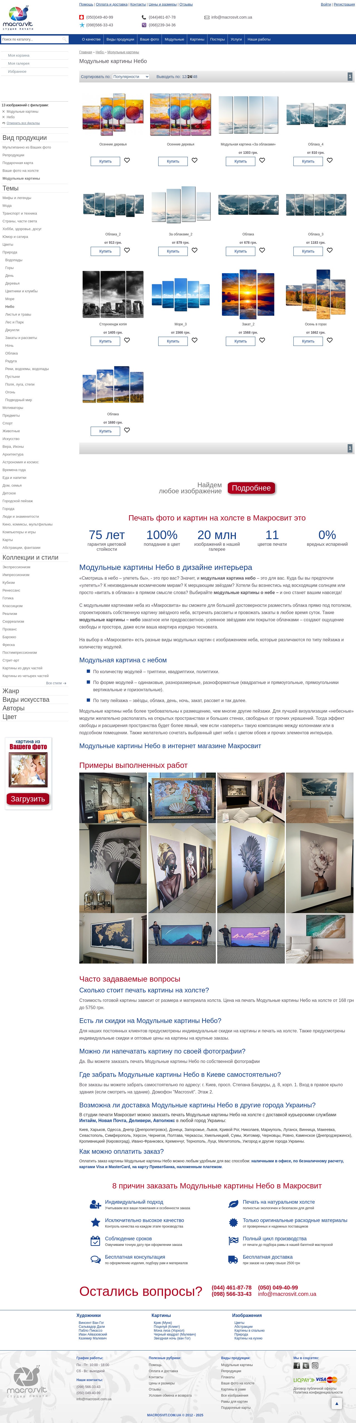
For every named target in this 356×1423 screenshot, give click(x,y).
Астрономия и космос (21, 462)
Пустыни (12, 376)
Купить (105, 161)
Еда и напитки (14, 478)
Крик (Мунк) (163, 1323)
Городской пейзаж (18, 501)
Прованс (10, 629)
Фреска (9, 645)
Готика (8, 598)
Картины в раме (233, 1389)
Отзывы (186, 4)
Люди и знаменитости (21, 516)
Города (8, 509)
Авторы (13, 708)
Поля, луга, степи (19, 384)
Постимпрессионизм (20, 652)
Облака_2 (113, 234)
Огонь (10, 392)
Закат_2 (248, 324)
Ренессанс (11, 590)
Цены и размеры (163, 4)
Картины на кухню (248, 1338)
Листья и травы (18, 314)
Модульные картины (22, 112)
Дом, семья (12, 485)
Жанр (11, 691)
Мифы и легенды (17, 198)
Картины (197, 39)
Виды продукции (120, 39)
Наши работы (259, 39)
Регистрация (344, 4)
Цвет (10, 716)
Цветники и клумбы (21, 291)
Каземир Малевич (93, 1338)
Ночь (9, 345)
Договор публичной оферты (315, 1389)
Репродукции (13, 155)
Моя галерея (18, 63)
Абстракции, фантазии (21, 547)
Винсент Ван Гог (91, 1323)
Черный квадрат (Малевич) (175, 1334)
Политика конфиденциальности (318, 1392)
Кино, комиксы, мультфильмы (28, 524)
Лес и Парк (14, 322)
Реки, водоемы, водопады (27, 369)
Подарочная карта (18, 163)
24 (189, 76)
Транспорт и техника (20, 213)
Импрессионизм (16, 575)
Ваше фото (149, 39)
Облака (248, 234)
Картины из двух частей (23, 668)
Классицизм (13, 606)
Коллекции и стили (30, 557)
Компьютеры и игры (19, 532)
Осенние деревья (113, 144)
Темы (11, 188)
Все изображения (234, 1395)
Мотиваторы (13, 408)
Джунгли (12, 330)
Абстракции (243, 1327)
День (9, 275)
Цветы (8, 244)
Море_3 (181, 324)
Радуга (11, 361)
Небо (11, 117)
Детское (9, 493)
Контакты (138, 4)
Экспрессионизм (16, 567)
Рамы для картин (234, 1402)
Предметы (11, 415)
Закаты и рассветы (21, 338)
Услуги (236, 39)
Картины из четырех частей (26, 676)
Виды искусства (26, 699)
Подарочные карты (236, 1408)
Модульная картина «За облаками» (248, 144)
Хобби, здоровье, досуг (22, 229)
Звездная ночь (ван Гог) (172, 1338)
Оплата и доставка (112, 4)
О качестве (91, 39)
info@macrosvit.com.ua (287, 1294)
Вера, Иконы (13, 446)
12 (184, 76)
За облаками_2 (180, 234)
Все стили (54, 683)
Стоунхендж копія (113, 324)
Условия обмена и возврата (170, 1395)
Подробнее (251, 488)
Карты (8, 540)
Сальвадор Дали (92, 1327)
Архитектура (13, 454)
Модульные (174, 39)
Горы (9, 268)
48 (195, 76)
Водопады (14, 260)
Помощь (86, 4)
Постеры (217, 39)
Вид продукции (25, 137)
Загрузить (28, 799)
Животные (11, 431)
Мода (7, 205)
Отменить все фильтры (23, 123)
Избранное (17, 71)
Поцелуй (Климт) (167, 1327)
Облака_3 (315, 234)
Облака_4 (315, 144)
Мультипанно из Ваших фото (27, 147)
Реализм (10, 614)
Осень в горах (316, 324)
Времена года (14, 470)
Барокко (9, 637)
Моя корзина (18, 55)
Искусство (11, 439)
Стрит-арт (11, 660)
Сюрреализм (13, 621)
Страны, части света (20, 221)
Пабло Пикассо (90, 1331)
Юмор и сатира (15, 237)
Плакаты (227, 1377)
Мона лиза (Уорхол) (169, 1331)
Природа (10, 252)
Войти (326, 4)
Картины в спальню (249, 1331)
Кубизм (9, 582)
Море (9, 299)
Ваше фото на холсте (21, 171)
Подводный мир (18, 400)
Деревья (12, 283)
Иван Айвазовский (93, 1334)
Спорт (8, 423)
